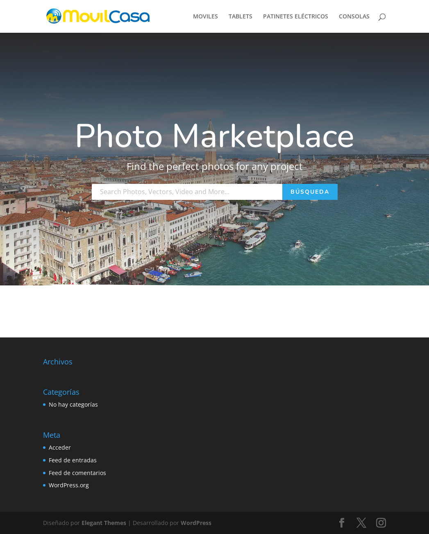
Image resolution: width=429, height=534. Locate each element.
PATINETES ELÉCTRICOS (295, 17)
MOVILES (205, 17)
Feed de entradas (73, 460)
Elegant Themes (104, 523)
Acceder (60, 447)
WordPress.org (69, 485)
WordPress (196, 523)
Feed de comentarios (77, 473)
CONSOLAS (354, 17)
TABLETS (240, 17)
